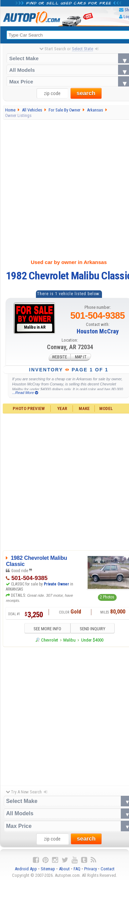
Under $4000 (92, 640)
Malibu (69, 640)
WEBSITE (59, 357)
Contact (108, 868)
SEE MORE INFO (47, 628)
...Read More (25, 393)
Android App (26, 868)
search (86, 93)
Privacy (90, 868)
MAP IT (81, 357)
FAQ (77, 868)
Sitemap (48, 868)
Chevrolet (49, 640)
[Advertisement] (64, 188)
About (64, 868)
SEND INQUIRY (93, 628)
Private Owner (56, 584)
